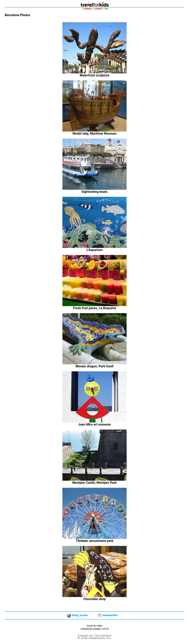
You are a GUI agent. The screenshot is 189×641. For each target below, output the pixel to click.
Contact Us (85, 635)
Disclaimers (103, 635)
